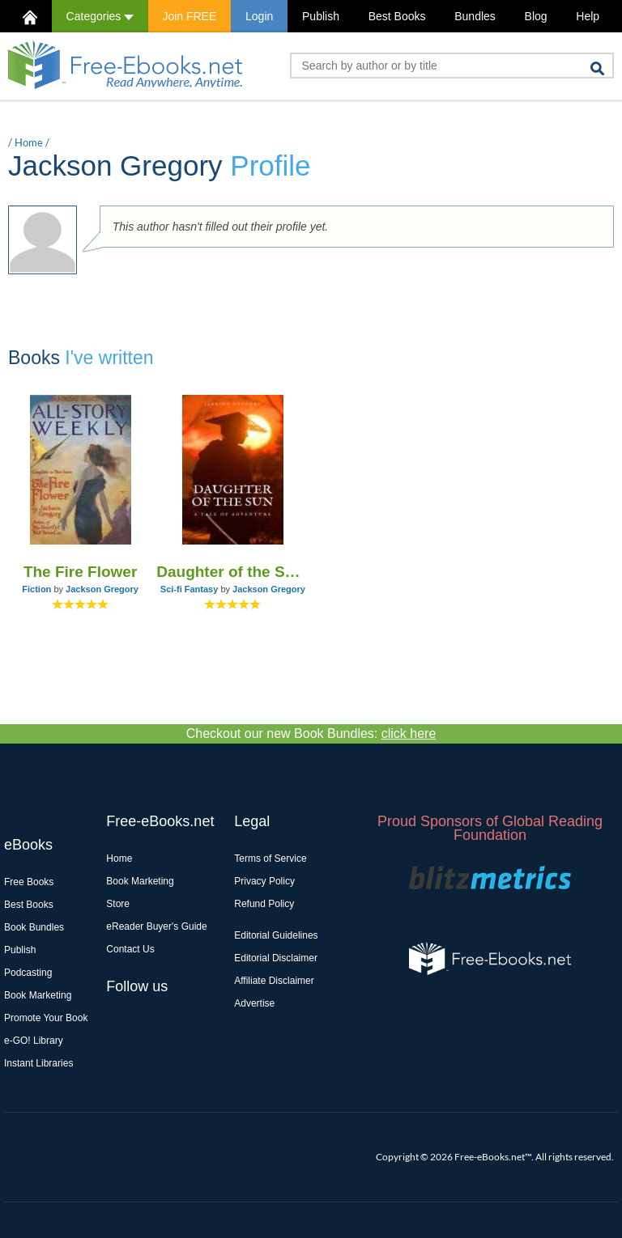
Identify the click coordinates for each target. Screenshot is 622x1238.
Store (118, 903)
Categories (100, 16)
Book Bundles (34, 927)
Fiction (36, 589)
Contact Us (130, 949)
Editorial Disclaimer (275, 958)
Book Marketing (37, 995)
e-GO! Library (33, 1040)
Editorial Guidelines (275, 935)
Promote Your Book (45, 1018)
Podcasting (28, 972)
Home (29, 142)
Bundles (475, 16)
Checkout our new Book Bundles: (311, 733)
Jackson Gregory (102, 589)
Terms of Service (270, 858)
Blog (536, 16)
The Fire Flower (80, 571)
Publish (320, 16)
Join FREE (189, 16)
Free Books (28, 882)
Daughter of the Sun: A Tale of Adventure (232, 571)
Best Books (397, 16)
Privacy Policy (264, 881)
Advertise (254, 1003)
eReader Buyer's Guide (156, 926)
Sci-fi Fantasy (189, 589)
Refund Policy (264, 903)
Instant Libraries (38, 1063)
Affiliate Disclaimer (273, 980)
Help (587, 16)
